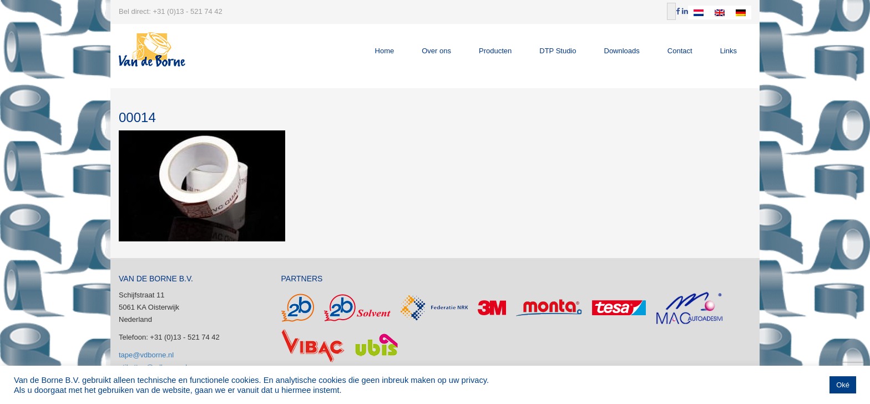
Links (728, 51)
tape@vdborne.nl (146, 355)
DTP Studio (557, 51)
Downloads (622, 51)
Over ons (436, 51)
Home (384, 51)
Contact (679, 51)
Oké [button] (842, 385)
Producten (495, 51)
